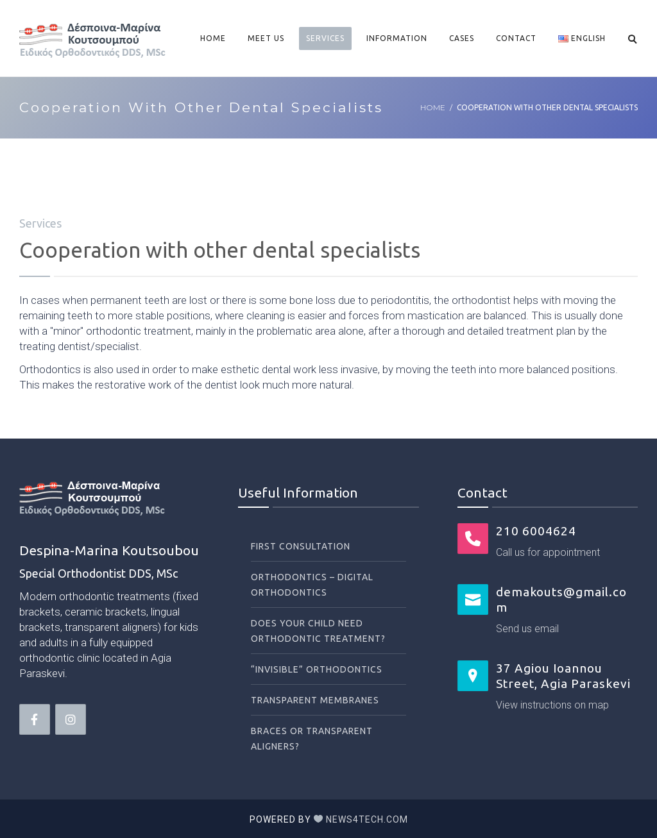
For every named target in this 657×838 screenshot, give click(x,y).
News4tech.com (367, 819)
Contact (516, 38)
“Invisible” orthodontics (316, 669)
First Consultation (300, 546)
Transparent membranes (315, 700)
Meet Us (266, 38)
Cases (461, 38)
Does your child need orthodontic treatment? (318, 631)
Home (213, 38)
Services (325, 38)
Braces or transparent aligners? (312, 738)
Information (396, 38)
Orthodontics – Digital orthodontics (312, 585)
